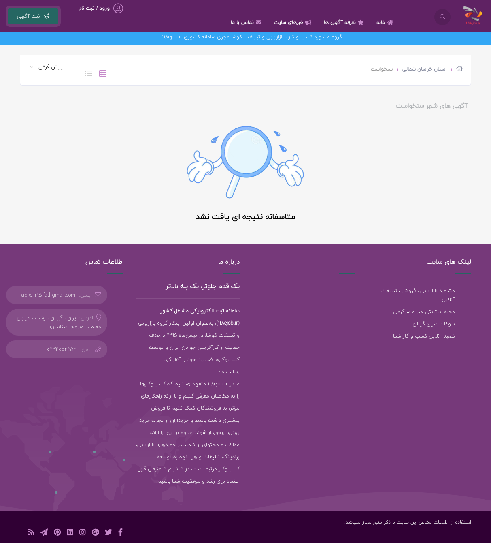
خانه (385, 22)
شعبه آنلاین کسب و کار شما (424, 335)
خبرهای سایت (293, 22)
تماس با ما (247, 22)
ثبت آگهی (33, 16)
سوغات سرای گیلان (433, 323)
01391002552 (62, 349)
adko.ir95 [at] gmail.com (48, 295)
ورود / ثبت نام (94, 8)
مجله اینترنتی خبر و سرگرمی (424, 311)
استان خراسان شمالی (424, 69)
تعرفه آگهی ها (345, 22)
